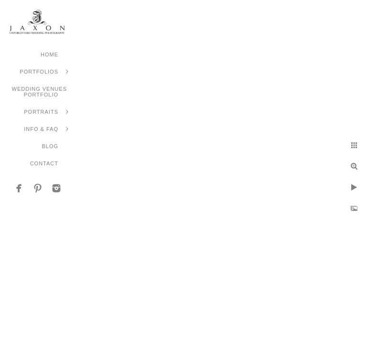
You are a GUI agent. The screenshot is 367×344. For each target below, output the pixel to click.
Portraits (41, 112)
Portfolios (39, 72)
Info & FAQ (41, 129)
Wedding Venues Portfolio (39, 91)
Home (49, 54)
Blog (50, 146)
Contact (44, 163)
